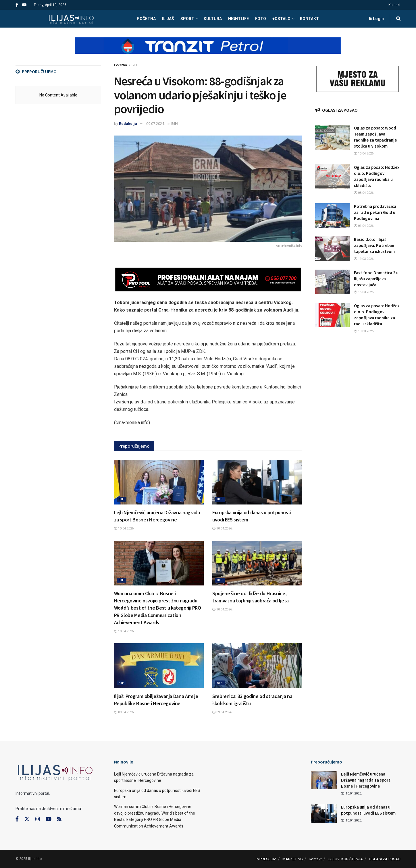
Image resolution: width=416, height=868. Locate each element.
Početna (120, 65)
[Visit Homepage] (71, 18)
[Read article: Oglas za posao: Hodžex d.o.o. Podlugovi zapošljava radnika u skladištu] (332, 176)
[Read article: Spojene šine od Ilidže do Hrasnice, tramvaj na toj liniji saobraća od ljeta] (257, 563)
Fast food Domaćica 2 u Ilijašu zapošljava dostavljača (376, 278)
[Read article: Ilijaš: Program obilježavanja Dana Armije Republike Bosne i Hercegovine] (159, 665)
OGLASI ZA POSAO (384, 859)
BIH (134, 65)
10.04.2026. (124, 528)
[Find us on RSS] (59, 819)
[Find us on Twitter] (27, 819)
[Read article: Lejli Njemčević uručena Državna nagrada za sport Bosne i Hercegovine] (159, 482)
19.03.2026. (364, 259)
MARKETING (292, 859)
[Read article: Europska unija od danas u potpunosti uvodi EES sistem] (257, 482)
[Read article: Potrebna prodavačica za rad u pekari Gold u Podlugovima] (332, 215)
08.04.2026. (364, 193)
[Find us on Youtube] (48, 819)
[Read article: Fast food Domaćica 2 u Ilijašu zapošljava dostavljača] (332, 282)
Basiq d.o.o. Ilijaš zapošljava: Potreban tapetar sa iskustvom (374, 245)
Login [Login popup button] (376, 18)
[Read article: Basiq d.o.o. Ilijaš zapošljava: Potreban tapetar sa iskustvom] (332, 248)
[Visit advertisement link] (208, 50)
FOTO (260, 18)
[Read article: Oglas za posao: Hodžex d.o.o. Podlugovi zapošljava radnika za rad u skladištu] (332, 315)
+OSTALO (281, 18)
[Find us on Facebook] (17, 819)
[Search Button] (398, 19)
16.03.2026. (364, 292)
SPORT (187, 18)
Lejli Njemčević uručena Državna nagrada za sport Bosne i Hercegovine (365, 780)
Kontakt (394, 5)
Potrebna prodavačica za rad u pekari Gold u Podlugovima (375, 212)
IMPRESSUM (266, 859)
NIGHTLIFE (238, 18)
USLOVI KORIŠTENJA (345, 859)
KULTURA (213, 18)
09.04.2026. (124, 712)
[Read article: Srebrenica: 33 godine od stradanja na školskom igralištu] (257, 665)
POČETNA (146, 18)
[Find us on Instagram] (37, 819)
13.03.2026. (364, 331)
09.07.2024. (155, 123)
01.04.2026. (364, 226)
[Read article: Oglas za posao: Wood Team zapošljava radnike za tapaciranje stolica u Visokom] (332, 137)
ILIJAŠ (168, 18)
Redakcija (128, 123)
